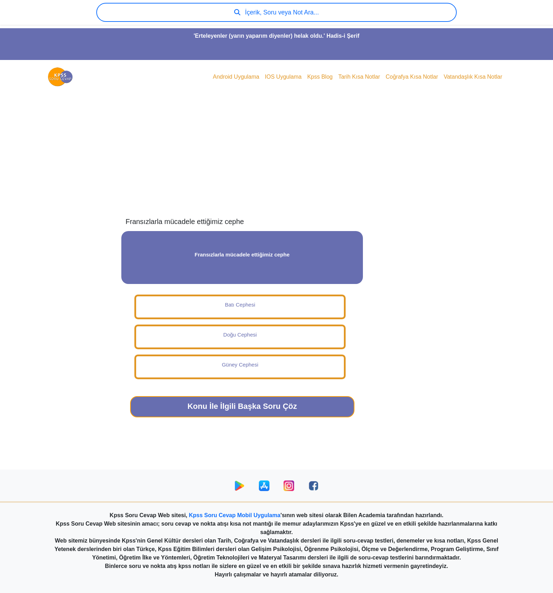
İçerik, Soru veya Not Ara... (276, 12)
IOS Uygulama (283, 77)
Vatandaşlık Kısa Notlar (473, 77)
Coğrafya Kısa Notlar (411, 77)
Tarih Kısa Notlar (359, 77)
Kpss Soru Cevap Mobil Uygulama (235, 515)
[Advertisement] (276, 160)
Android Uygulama (236, 77)
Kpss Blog (320, 77)
